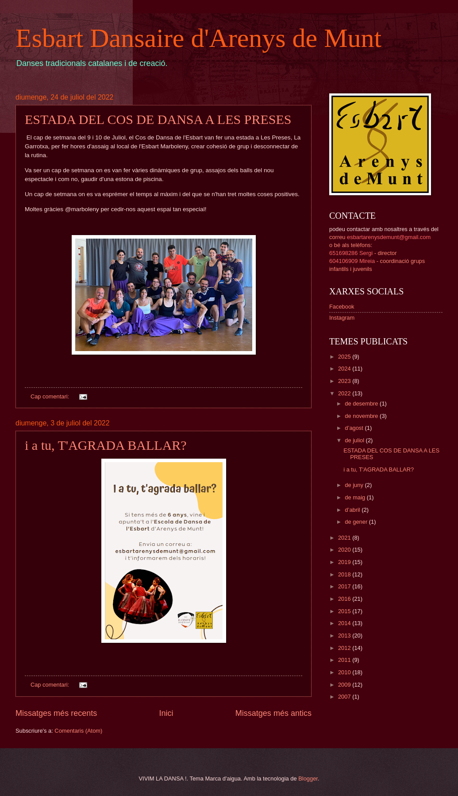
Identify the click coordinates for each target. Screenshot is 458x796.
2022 (345, 393)
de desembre (362, 403)
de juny (355, 485)
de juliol (355, 440)
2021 (345, 537)
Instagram (341, 317)
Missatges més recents (56, 713)
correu (380, 237)
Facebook (341, 306)
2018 (345, 574)
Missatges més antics (273, 713)
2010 (345, 672)
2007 (345, 696)
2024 (345, 368)
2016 (345, 598)
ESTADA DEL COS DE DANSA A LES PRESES (158, 119)
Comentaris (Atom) (78, 730)
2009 (345, 684)
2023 (345, 381)
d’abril (353, 509)
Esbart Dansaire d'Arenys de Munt (198, 38)
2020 (345, 549)
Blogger (308, 778)
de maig (355, 497)
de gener (357, 521)
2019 (345, 562)
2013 (345, 635)
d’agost (355, 428)
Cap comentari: (51, 396)
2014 (345, 623)
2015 (345, 611)
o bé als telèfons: (350, 245)
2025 (345, 356)
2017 (345, 586)
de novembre (362, 416)
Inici (166, 713)
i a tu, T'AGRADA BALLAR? (106, 445)
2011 (345, 660)
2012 (345, 648)
